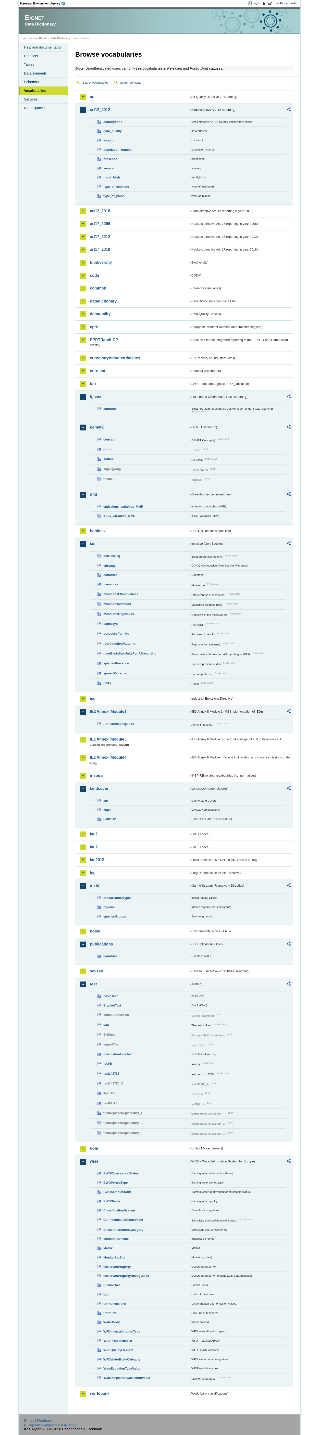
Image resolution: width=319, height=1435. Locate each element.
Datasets (31, 56)
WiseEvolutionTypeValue (121, 1368)
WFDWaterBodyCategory (122, 1359)
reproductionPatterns (119, 643)
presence (110, 159)
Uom (106, 1294)
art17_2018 (100, 249)
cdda (94, 275)
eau (106, 1024)
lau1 (94, 834)
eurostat (97, 371)
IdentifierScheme (116, 1239)
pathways (110, 624)
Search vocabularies (95, 82)
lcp (93, 873)
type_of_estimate (116, 187)
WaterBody (111, 1322)
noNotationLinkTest (118, 1054)
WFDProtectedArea (117, 1341)
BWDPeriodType (115, 1182)
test (93, 984)
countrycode (112, 122)
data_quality (112, 131)
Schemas (31, 82)
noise (95, 931)
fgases (96, 397)
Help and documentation (43, 47)
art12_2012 (100, 110)
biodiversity (101, 262)
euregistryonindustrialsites (115, 358)
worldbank (100, 1393)
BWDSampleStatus (117, 1192)
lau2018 (97, 860)
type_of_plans (113, 196)
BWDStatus (112, 1201)
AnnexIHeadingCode (118, 724)
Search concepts (130, 82)
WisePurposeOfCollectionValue (126, 1378)
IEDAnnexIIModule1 (108, 711)
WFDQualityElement (118, 1350)
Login (256, 3)
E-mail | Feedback (38, 1420)
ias (92, 543)
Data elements (35, 73)
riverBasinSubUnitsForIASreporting (130, 653)
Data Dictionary (60, 38)
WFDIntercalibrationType (121, 1331)
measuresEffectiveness (120, 594)
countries (110, 409)
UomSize (110, 1313)
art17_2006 (100, 224)
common (98, 288)
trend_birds (112, 177)
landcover (99, 788)
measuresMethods (117, 604)
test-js (108, 1063)
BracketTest (112, 1005)
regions (109, 907)
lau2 (94, 847)
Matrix (108, 1248)
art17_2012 (100, 237)
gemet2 (97, 427)
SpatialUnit (111, 1285)
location (109, 140)
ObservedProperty (117, 1267)
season (108, 168)
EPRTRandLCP (104, 340)
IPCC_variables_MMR (119, 516)
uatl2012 (109, 819)
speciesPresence (116, 663)
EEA (44, 3)
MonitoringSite (114, 1257)
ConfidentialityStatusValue (123, 1219)
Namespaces (34, 108)
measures (110, 584)
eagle (107, 810)
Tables (29, 64)
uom (94, 1148)
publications (101, 944)
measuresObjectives (118, 614)
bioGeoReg (111, 556)
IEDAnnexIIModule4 (108, 757)
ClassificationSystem (119, 1210)
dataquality (100, 314)
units (107, 683)
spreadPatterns (114, 673)
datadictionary (103, 301)
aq (92, 97)
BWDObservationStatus (121, 1173)
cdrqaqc (109, 565)
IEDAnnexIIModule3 (108, 739)
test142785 (111, 1073)
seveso (96, 971)
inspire (96, 775)
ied (93, 698)
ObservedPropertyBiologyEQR (126, 1276)
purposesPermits (116, 633)
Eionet (43, 38)
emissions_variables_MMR (123, 506)
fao (93, 384)
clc (105, 801)
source (108, 459)
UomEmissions (114, 1304)
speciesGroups (114, 916)
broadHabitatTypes (117, 898)
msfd (94, 885)
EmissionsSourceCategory (123, 1230)
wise (94, 1161)
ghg (93, 494)
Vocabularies (35, 91)
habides (97, 531)
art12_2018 (100, 211)
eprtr (94, 327)
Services (30, 99)
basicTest (110, 996)
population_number (118, 149)
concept (109, 439)
